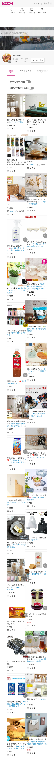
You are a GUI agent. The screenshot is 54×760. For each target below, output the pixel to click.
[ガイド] (37, 3)
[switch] (28, 81)
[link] (17, 105)
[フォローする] (38, 60)
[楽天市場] (48, 3)
